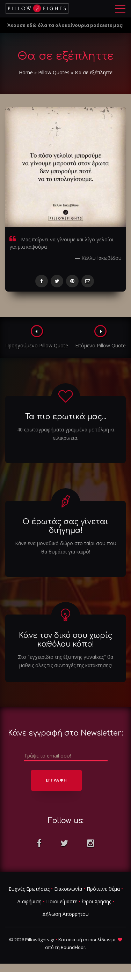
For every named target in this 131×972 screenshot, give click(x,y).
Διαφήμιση (29, 901)
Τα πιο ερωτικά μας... (65, 417)
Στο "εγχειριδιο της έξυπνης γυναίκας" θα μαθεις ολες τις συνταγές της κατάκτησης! (65, 661)
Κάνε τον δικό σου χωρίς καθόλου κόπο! (65, 639)
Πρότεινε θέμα (103, 889)
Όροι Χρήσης (96, 901)
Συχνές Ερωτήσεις (29, 889)
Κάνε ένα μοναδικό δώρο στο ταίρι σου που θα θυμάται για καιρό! (65, 547)
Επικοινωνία (68, 889)
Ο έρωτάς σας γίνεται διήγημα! (65, 526)
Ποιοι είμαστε (61, 901)
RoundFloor (73, 947)
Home (26, 72)
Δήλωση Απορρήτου (65, 914)
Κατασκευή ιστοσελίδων (84, 939)
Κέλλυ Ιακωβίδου (101, 258)
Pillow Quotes (54, 72)
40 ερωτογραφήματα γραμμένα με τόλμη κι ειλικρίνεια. (65, 433)
